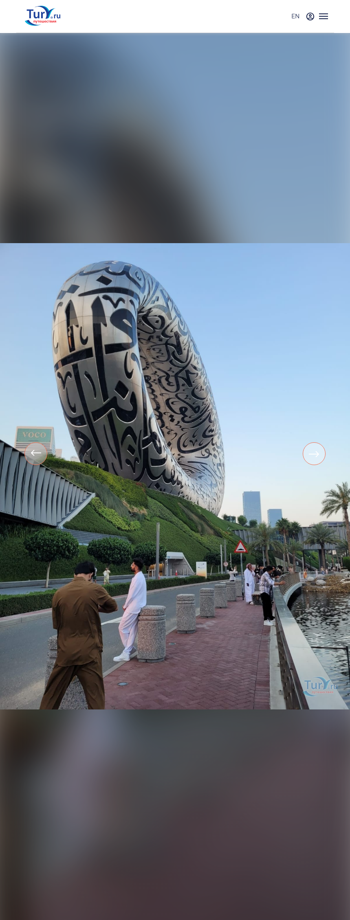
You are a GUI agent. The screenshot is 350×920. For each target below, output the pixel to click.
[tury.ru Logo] (42, 16)
